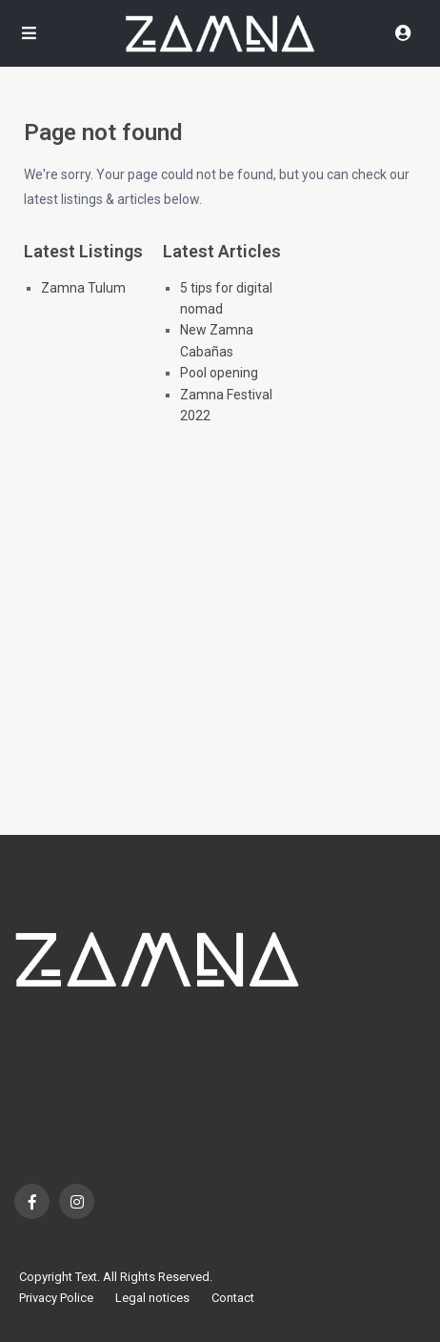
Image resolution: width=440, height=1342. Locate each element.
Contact (232, 1298)
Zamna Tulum (83, 287)
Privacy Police (56, 1298)
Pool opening (219, 372)
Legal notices (152, 1298)
